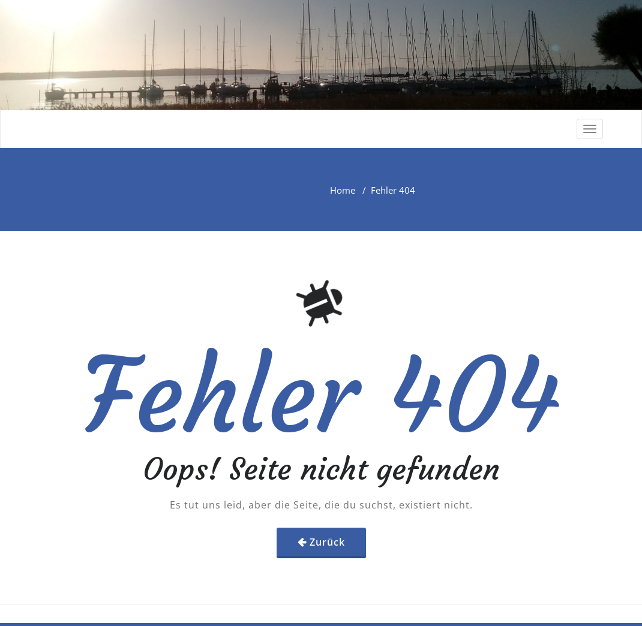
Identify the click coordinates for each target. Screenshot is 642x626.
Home (342, 190)
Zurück (327, 542)
